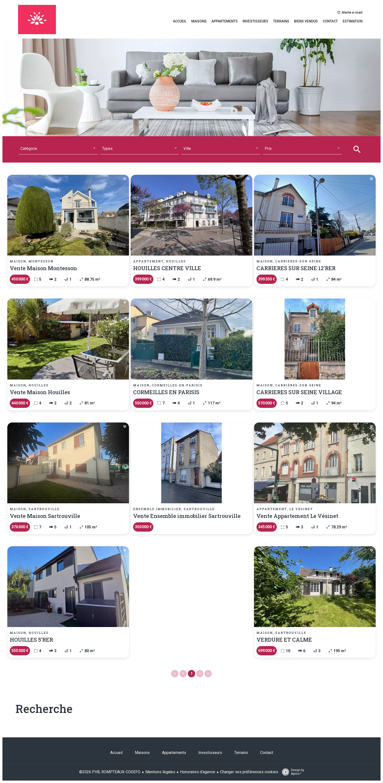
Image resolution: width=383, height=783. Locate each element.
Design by (291, 772)
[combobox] (58, 149)
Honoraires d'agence (197, 772)
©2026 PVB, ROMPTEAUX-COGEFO (109, 772)
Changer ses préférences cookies (249, 772)
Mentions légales (160, 772)
